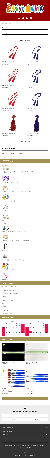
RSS (33, 447)
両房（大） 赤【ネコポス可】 (8, 108)
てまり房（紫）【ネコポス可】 (32, 133)
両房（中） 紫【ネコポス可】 (31, 85)
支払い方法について (13, 445)
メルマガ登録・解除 (27, 447)
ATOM (35, 447)
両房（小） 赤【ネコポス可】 (8, 62)
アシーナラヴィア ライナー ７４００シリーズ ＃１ (30, 390)
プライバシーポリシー (17, 447)
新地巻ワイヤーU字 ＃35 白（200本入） (9, 363)
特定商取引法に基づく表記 (38, 445)
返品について (29, 445)
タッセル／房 (8, 23)
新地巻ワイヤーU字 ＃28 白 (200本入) (32, 363)
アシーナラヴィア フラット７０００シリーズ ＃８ (7, 390)
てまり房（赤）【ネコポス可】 (9, 133)
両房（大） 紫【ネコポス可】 (31, 108)
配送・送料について (22, 445)
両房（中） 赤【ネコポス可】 (8, 85)
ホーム (3, 23)
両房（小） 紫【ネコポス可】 (31, 62)
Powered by (25, 455)
